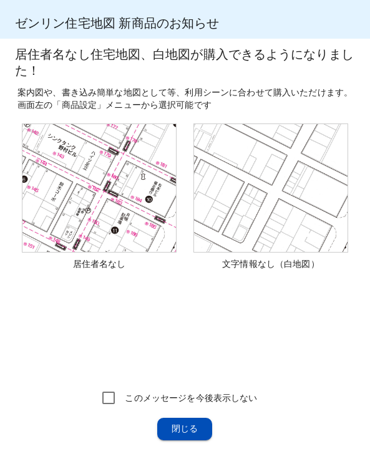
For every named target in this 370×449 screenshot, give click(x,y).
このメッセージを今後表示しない (191, 398)
